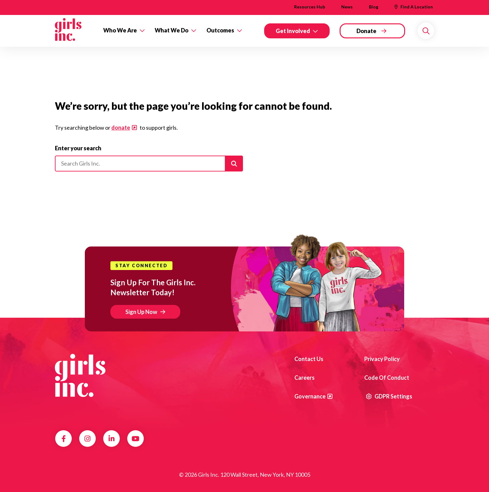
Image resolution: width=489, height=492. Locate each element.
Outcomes (220, 30)
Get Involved (293, 30)
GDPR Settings (389, 396)
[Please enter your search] (149, 164)
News (347, 6)
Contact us (308, 358)
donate (120, 127)
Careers (304, 377)
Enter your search (78, 148)
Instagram (87, 439)
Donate (366, 30)
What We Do (171, 30)
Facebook (64, 439)
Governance (310, 396)
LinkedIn (111, 439)
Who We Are (120, 30)
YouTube (135, 439)
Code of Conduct (386, 377)
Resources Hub (309, 6)
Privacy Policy (382, 358)
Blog (373, 6)
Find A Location (416, 6)
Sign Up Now (141, 311)
